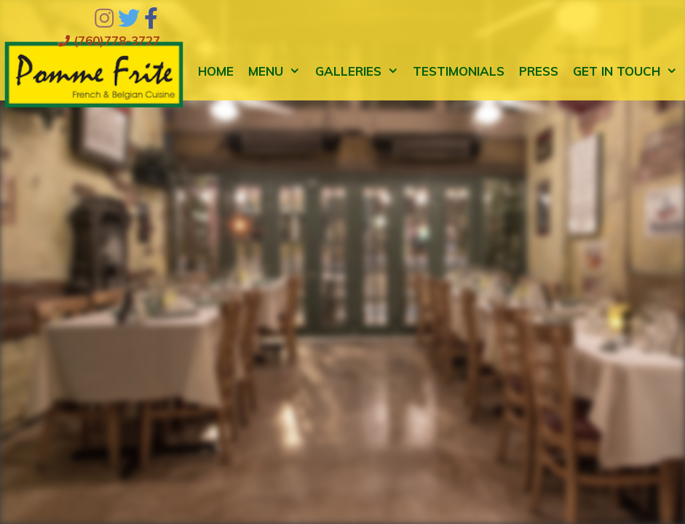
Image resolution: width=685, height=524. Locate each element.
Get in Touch (629, 71)
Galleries (360, 71)
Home (216, 71)
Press (538, 71)
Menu (278, 71)
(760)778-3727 (109, 40)
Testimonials (458, 71)
